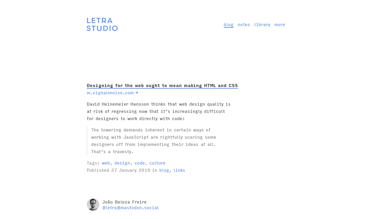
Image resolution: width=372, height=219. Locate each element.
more (279, 24)
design (122, 162)
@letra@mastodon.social (130, 207)
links (179, 170)
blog (229, 24)
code (140, 162)
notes (244, 24)
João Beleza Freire (124, 201)
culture (157, 162)
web (106, 162)
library (262, 24)
